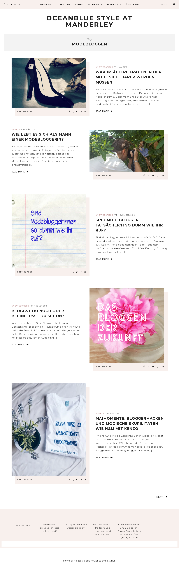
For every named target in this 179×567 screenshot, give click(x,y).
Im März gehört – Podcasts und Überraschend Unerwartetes (102, 529)
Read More (104, 111)
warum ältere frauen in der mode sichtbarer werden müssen (129, 77)
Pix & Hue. (110, 561)
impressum (64, 4)
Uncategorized (104, 67)
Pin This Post (25, 111)
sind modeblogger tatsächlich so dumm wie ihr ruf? (130, 225)
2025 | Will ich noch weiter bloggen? (76, 526)
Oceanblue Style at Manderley (104, 4)
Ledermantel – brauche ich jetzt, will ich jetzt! (50, 527)
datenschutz (47, 4)
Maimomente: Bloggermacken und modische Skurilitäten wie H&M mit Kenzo (131, 423)
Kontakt (79, 4)
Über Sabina (132, 4)
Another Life (23, 525)
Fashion (16, 129)
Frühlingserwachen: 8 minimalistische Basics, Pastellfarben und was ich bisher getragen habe (129, 530)
